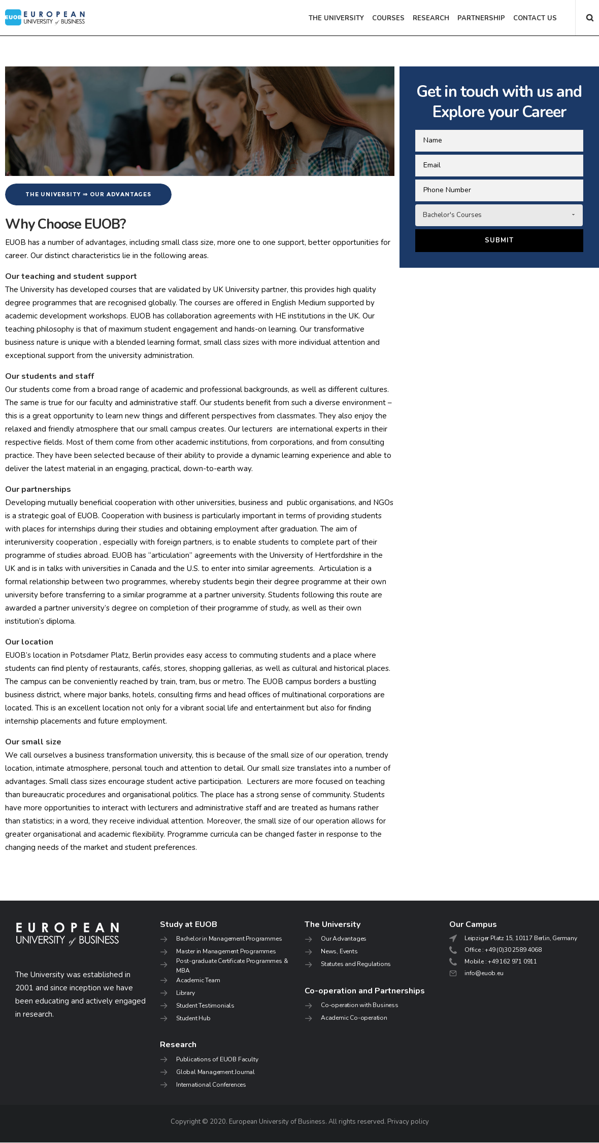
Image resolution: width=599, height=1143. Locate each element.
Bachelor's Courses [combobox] (452, 215)
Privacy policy (408, 1122)
